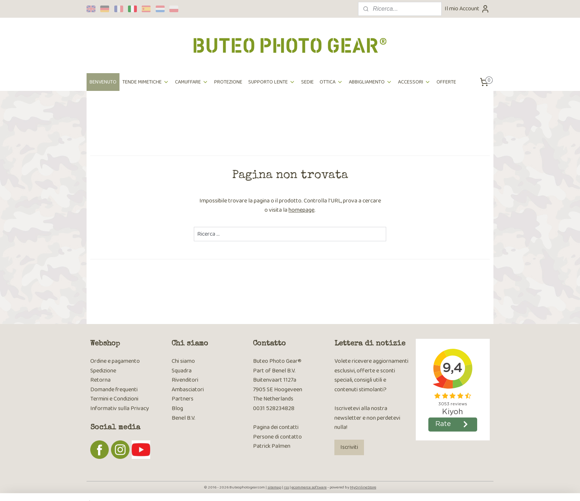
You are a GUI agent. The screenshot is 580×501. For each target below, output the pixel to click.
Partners (182, 398)
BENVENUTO (103, 82)
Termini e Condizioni (114, 398)
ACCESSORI (414, 82)
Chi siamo (183, 361)
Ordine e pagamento (115, 361)
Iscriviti (349, 447)
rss (286, 487)
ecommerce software (309, 487)
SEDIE (307, 82)
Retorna (100, 380)
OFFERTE (446, 82)
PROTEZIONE (228, 82)
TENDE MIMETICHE (145, 82)
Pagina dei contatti (276, 427)
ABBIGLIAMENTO (370, 82)
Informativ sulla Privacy (119, 408)
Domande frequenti (114, 389)
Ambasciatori (188, 389)
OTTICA (331, 82)
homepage (301, 210)
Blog (177, 408)
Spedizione (103, 370)
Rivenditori (185, 380)
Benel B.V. (183, 418)
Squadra (182, 370)
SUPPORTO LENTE (271, 82)
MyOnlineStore (363, 487)
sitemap (274, 487)
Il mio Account (467, 8)
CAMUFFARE (191, 82)
